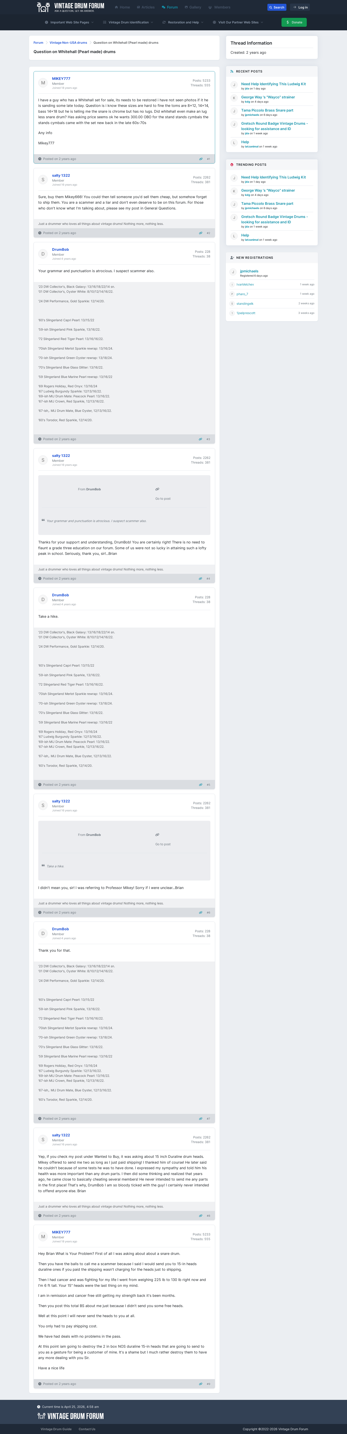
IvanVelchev (245, 284)
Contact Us (87, 1429)
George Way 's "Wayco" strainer (268, 97)
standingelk (245, 303)
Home (122, 7)
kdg (248, 101)
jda (247, 88)
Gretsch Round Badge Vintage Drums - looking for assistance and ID (274, 126)
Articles (146, 7)
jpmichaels (252, 114)
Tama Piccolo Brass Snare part (267, 110)
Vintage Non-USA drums (68, 42)
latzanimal (252, 146)
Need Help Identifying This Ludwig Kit (273, 84)
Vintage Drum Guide (56, 1429)
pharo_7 (242, 294)
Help (245, 142)
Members (219, 7)
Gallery (193, 7)
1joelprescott (246, 313)
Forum (170, 7)
